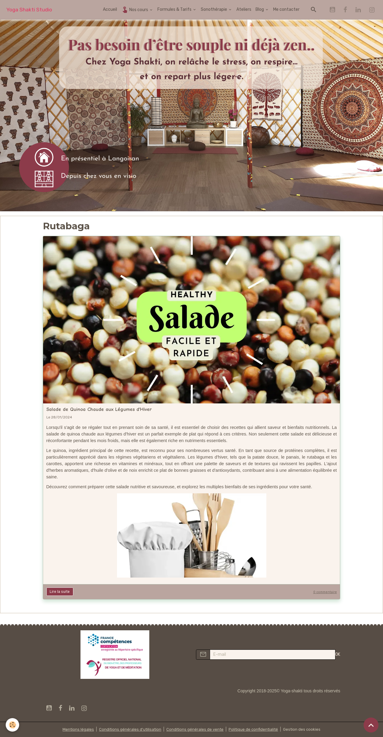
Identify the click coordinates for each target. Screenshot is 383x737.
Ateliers (243, 9)
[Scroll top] (371, 725)
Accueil (110, 9)
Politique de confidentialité (255, 729)
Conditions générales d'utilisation (128, 729)
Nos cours (135, 9)
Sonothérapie (214, 9)
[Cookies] (12, 724)
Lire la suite (60, 592)
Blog (260, 9)
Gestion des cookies (305, 729)
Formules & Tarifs (174, 9)
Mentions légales (75, 729)
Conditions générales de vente (194, 729)
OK (337, 654)
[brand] (29, 9)
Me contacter (286, 9)
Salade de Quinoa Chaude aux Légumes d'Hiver (99, 409)
